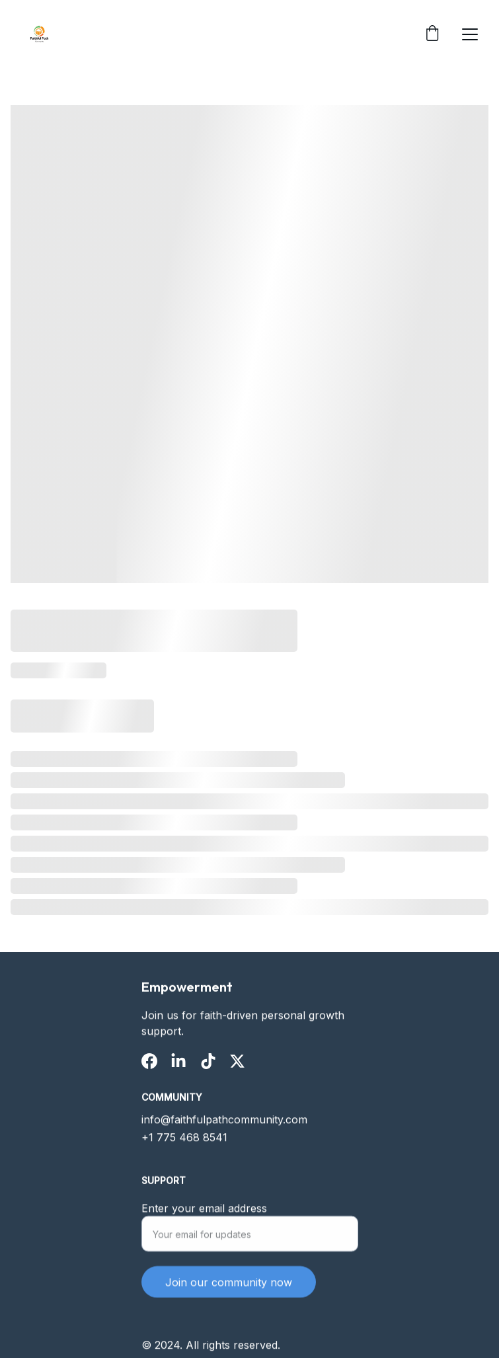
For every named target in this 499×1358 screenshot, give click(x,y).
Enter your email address (204, 1213)
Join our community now (228, 1288)
